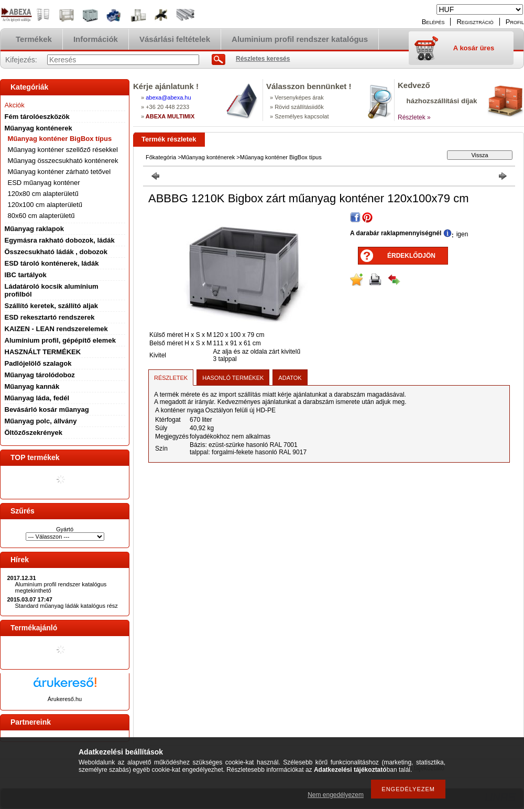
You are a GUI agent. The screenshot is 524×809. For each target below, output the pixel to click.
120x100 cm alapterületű (45, 205)
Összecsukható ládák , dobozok (56, 252)
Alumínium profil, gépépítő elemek (60, 340)
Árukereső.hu (65, 699)
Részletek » (414, 117)
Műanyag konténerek (38, 128)
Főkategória (161, 157)
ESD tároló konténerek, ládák (52, 263)
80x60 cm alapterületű (41, 216)
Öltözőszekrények (34, 432)
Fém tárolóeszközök (37, 117)
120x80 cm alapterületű (43, 194)
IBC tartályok (26, 275)
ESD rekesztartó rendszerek (50, 317)
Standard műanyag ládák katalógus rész (66, 606)
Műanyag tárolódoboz (40, 375)
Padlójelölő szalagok (38, 363)
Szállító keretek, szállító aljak (51, 306)
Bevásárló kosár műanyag (47, 409)
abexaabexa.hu (168, 97)
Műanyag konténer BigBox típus (60, 139)
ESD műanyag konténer (44, 183)
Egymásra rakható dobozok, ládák (60, 240)
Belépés (433, 22)
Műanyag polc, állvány (41, 421)
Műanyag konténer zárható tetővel (59, 172)
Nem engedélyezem (336, 795)
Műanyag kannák (32, 386)
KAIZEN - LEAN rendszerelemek (56, 329)
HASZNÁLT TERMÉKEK (43, 352)
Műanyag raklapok (34, 229)
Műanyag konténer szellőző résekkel (63, 150)
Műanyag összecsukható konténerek (63, 161)
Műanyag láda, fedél (37, 398)
